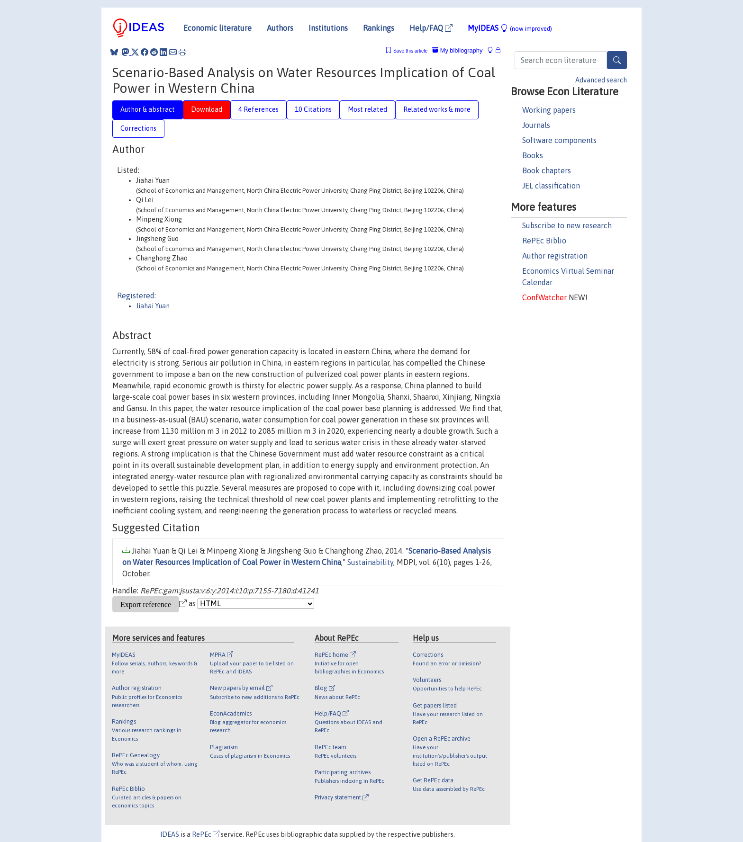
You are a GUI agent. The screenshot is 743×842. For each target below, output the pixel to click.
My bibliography (457, 50)
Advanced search (601, 80)
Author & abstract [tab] (147, 109)
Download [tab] (206, 109)
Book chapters (546, 170)
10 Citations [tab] (313, 109)
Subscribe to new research (567, 225)
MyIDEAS (510, 28)
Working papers (549, 110)
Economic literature (217, 28)
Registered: (136, 295)
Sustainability (370, 562)
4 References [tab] (258, 109)
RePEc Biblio (544, 240)
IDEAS (169, 834)
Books (532, 155)
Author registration (555, 255)
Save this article (410, 51)
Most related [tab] (367, 109)
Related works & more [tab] (437, 109)
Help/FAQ (431, 28)
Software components (559, 140)
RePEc (205, 834)
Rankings (378, 28)
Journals (536, 125)
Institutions (328, 28)
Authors (280, 28)
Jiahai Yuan (153, 306)
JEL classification (551, 185)
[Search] (617, 60)
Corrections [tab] (138, 128)
